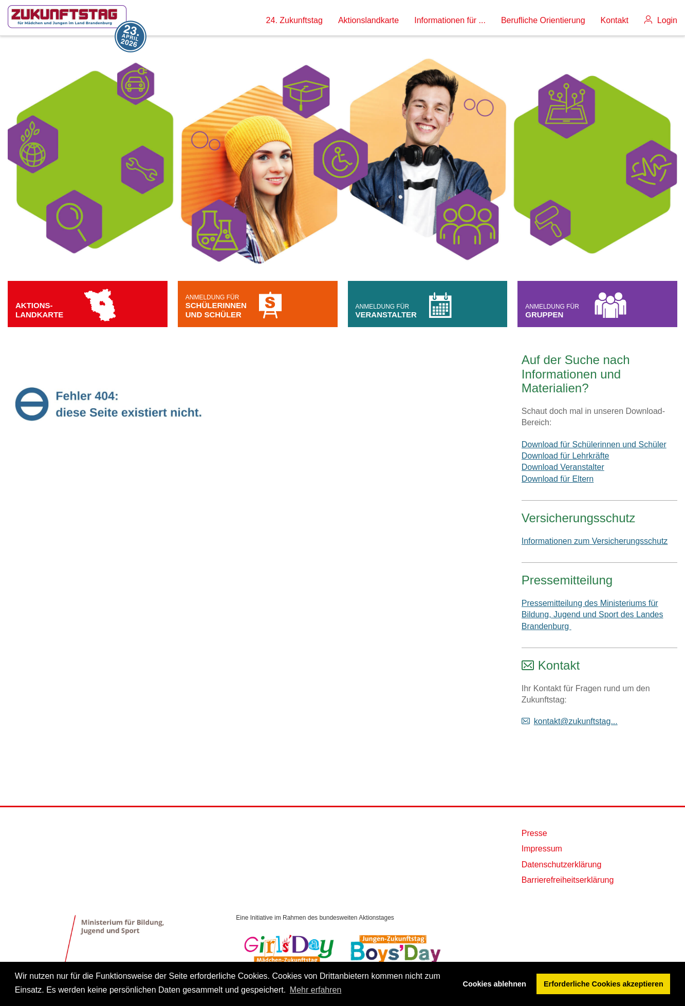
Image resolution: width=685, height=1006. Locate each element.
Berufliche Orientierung (543, 20)
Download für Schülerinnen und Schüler (594, 444)
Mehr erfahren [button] (316, 989)
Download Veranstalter (563, 467)
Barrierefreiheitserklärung (568, 880)
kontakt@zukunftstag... (576, 721)
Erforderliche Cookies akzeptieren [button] (603, 984)
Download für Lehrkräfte (565, 455)
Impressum (542, 848)
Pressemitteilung (567, 580)
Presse (534, 833)
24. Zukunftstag (294, 20)
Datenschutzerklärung (562, 864)
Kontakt (614, 20)
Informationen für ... (450, 20)
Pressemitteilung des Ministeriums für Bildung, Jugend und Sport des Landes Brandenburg (592, 615)
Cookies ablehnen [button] (494, 984)
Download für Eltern (558, 478)
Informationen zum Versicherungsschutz (595, 541)
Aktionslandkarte (368, 20)
